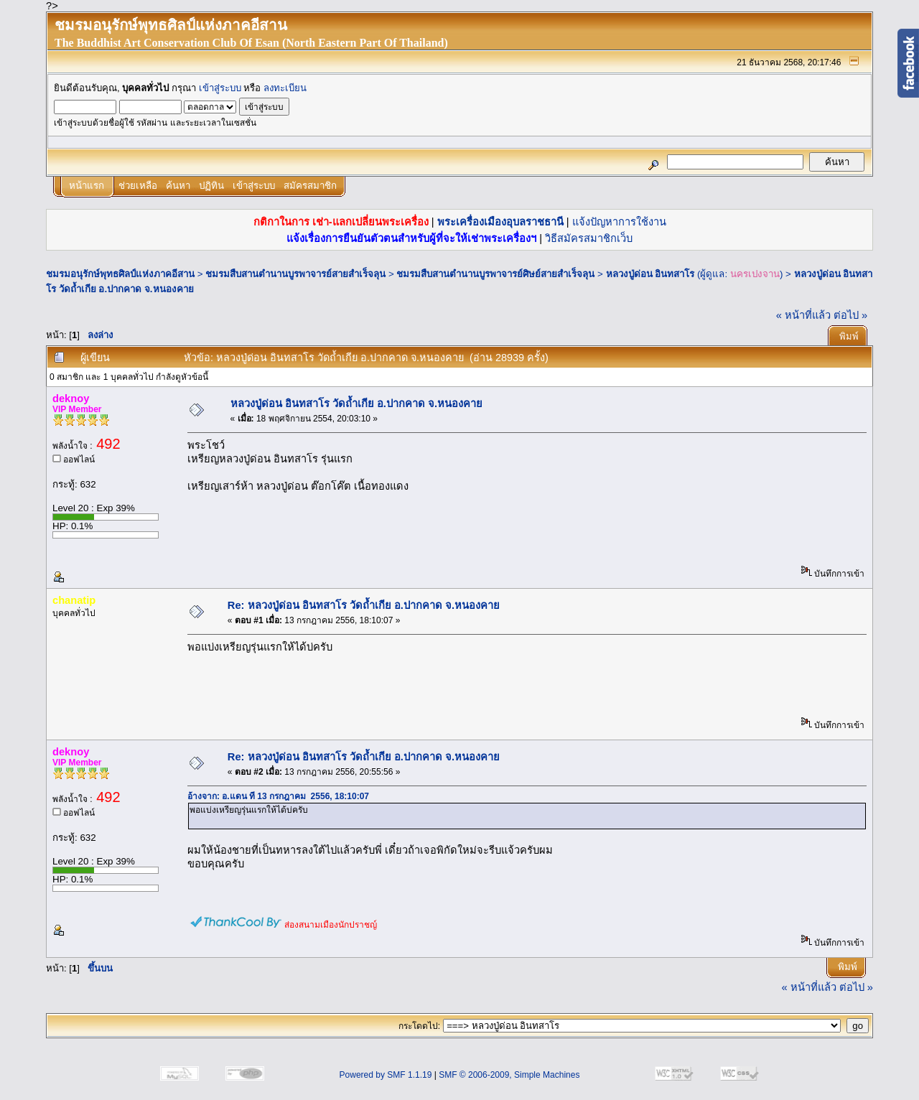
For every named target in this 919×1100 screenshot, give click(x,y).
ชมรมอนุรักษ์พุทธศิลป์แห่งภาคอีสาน (120, 274)
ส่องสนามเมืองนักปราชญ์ (330, 925)
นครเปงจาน (755, 274)
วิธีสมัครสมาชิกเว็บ (589, 238)
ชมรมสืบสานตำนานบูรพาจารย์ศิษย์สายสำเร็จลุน (495, 274)
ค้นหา (178, 185)
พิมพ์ (849, 336)
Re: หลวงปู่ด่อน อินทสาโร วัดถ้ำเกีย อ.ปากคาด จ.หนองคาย (364, 605)
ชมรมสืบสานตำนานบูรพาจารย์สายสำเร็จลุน (295, 274)
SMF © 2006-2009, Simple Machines (509, 1075)
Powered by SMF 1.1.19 (386, 1075)
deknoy (70, 398)
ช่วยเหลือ (137, 185)
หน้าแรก (86, 185)
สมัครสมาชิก (310, 185)
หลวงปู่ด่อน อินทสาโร (650, 274)
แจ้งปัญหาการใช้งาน (619, 222)
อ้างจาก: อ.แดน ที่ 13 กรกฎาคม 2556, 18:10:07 (278, 796)
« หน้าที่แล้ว (803, 315)
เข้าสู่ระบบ (220, 88)
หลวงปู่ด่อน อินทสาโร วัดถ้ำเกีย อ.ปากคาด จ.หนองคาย (356, 403)
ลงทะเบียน (285, 88)
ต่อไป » (850, 315)
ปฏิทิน (211, 185)
